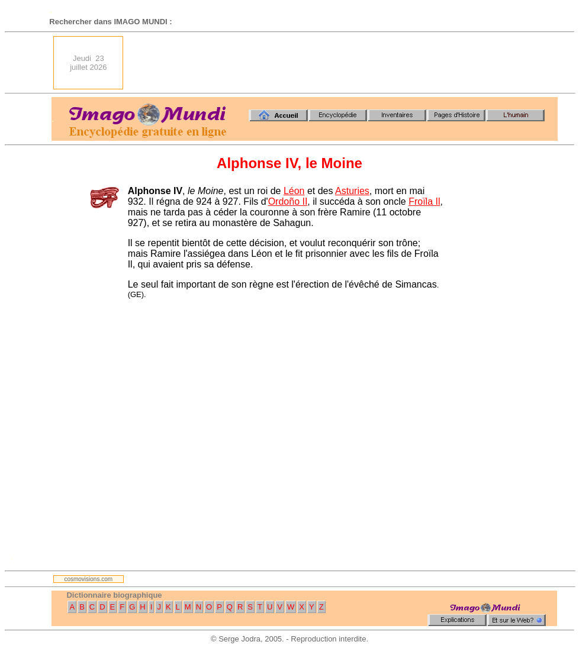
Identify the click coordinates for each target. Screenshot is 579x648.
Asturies (352, 191)
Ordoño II (288, 201)
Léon (294, 191)
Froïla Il (424, 201)
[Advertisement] (345, 62)
